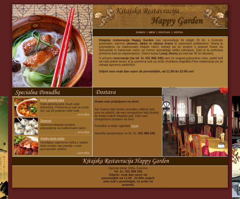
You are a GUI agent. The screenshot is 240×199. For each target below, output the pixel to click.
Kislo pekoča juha (52, 100)
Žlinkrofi (45, 120)
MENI (152, 32)
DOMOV (140, 32)
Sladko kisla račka (52, 138)
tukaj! (135, 125)
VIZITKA (178, 32)
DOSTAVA (164, 32)
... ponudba (82, 114)
